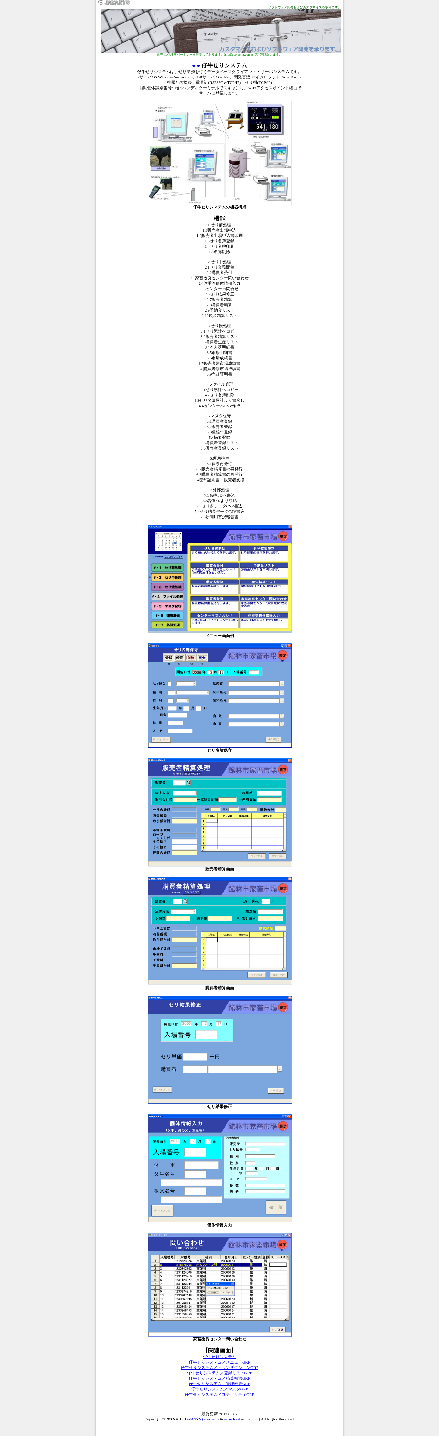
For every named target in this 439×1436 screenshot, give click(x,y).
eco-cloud (232, 1419)
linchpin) (252, 1419)
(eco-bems (210, 1419)
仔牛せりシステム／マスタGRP (219, 1389)
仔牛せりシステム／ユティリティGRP (219, 1394)
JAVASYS (192, 1419)
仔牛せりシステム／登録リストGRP (219, 1373)
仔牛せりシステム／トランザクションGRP (219, 1367)
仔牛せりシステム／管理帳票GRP (219, 1384)
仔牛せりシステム (219, 1357)
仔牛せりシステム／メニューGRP (219, 1362)
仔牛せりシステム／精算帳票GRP (219, 1378)
